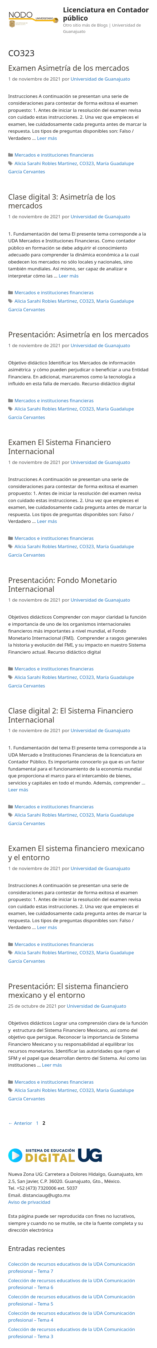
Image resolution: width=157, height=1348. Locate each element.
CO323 (86, 163)
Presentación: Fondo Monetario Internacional (62, 584)
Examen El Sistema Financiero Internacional (59, 446)
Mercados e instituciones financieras (54, 155)
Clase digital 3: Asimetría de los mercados (61, 201)
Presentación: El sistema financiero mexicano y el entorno (68, 990)
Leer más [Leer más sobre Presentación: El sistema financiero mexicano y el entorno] (52, 1065)
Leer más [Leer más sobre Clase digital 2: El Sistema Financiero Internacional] (18, 789)
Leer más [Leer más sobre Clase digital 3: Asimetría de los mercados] (69, 276)
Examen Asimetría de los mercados (68, 68)
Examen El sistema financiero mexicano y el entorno (76, 852)
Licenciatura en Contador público (106, 13)
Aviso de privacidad (29, 1202)
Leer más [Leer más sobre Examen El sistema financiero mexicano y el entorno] (47, 927)
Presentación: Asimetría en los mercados (78, 334)
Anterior (20, 1123)
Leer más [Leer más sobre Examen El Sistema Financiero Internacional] (47, 521)
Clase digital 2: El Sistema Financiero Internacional (70, 715)
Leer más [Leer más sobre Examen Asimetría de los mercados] (47, 138)
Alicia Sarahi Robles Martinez (45, 163)
